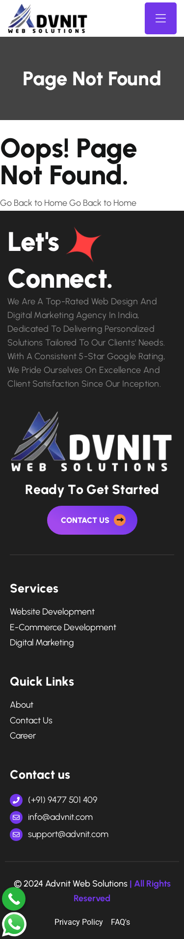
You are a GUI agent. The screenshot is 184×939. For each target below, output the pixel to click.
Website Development (52, 612)
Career (23, 736)
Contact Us (31, 721)
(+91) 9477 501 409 (53, 799)
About (21, 705)
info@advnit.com (51, 817)
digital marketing (42, 643)
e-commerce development (63, 627)
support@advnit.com (59, 834)
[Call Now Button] (14, 899)
